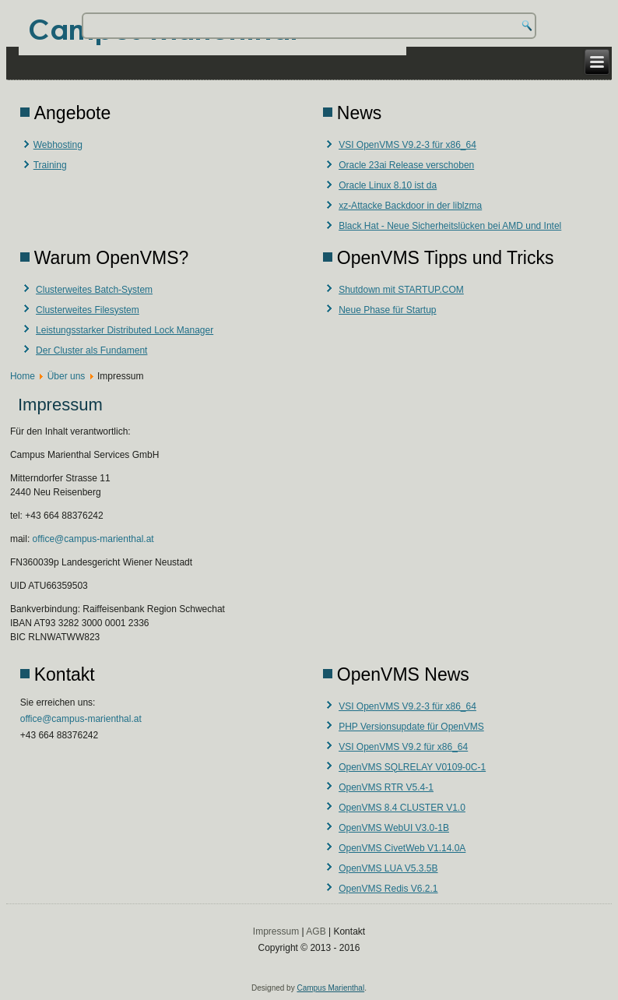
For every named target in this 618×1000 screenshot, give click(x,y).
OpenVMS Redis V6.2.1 (388, 888)
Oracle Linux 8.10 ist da (388, 185)
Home (22, 376)
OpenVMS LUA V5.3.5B (388, 868)
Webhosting (58, 144)
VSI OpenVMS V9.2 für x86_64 (403, 746)
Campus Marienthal (330, 988)
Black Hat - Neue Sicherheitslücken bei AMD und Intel (450, 225)
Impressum (276, 931)
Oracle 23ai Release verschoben (406, 165)
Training (50, 165)
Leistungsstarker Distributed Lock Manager (124, 330)
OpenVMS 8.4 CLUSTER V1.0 (402, 807)
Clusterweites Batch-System (94, 289)
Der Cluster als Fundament (91, 350)
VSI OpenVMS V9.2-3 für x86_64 (407, 144)
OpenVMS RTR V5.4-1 (386, 787)
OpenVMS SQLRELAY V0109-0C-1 (412, 767)
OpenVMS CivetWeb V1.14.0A (402, 848)
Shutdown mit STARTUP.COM (401, 289)
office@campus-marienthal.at (93, 538)
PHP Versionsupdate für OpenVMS (411, 726)
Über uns (66, 376)
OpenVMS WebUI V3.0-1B (394, 827)
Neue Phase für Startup (387, 310)
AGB (315, 931)
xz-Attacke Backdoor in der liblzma (410, 205)
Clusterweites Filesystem (87, 310)
